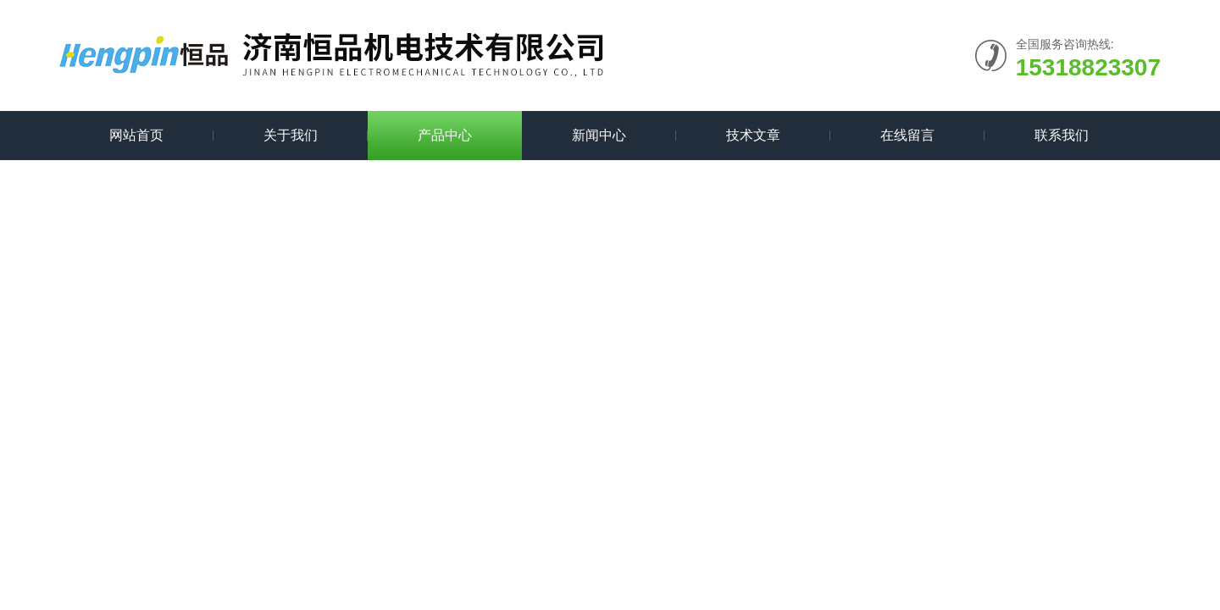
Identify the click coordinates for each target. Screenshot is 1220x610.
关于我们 (290, 135)
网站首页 (136, 135)
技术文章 (753, 135)
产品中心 (445, 135)
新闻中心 (599, 135)
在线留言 (907, 135)
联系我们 (1061, 135)
